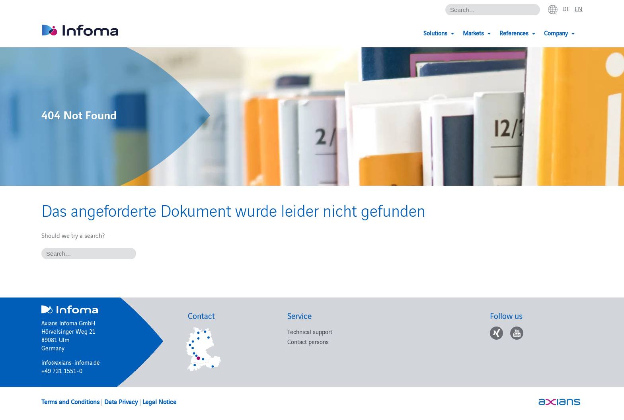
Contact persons (308, 341)
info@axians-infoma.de (70, 362)
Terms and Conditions (70, 401)
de (566, 8)
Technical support (309, 331)
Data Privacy (121, 401)
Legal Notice (159, 401)
